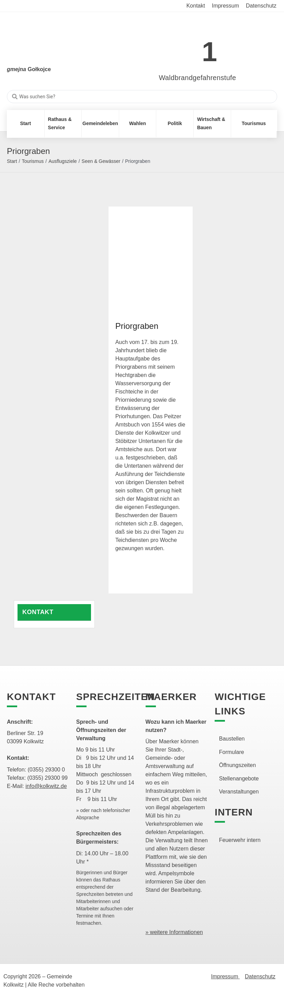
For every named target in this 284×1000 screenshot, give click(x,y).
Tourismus (33, 161)
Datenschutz (260, 976)
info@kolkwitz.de (46, 786)
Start (12, 161)
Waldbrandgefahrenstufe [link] (197, 77)
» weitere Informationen (174, 932)
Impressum (225, 976)
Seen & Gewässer (101, 161)
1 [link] (209, 51)
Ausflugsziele (62, 161)
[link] (187, 48)
